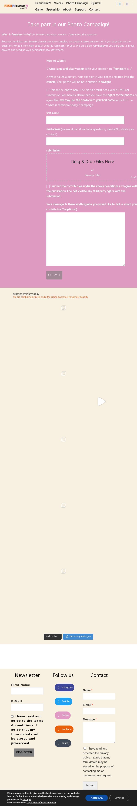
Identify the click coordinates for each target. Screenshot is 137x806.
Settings (119, 798)
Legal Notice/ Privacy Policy (41, 802)
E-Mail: (27, 701)
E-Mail (88, 700)
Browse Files (93, 175)
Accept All (97, 798)
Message (90, 715)
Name (87, 685)
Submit (90, 781)
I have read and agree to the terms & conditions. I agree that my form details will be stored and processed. (27, 725)
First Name (27, 684)
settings (26, 799)
